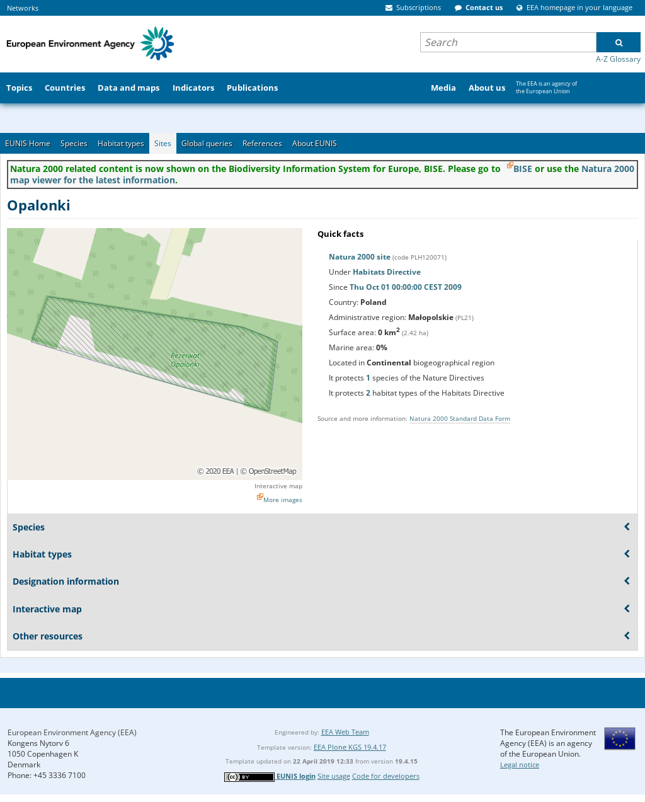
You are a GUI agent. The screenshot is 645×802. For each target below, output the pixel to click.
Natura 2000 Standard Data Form (459, 418)
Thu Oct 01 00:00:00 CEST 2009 (406, 287)
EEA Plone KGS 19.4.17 (350, 747)
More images (282, 499)
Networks (22, 8)
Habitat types (121, 143)
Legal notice (519, 764)
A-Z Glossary (618, 59)
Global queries (206, 143)
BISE (522, 169)
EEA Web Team (345, 731)
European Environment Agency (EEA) (72, 732)
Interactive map (278, 485)
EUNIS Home (27, 143)
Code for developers (386, 776)
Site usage (333, 776)
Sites (162, 143)
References (262, 143)
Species (74, 143)
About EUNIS (314, 143)
